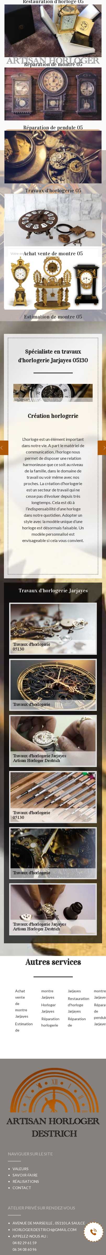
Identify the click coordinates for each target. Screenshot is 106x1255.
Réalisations (26, 1181)
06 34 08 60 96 (25, 1249)
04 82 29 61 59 (25, 1243)
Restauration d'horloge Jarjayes (72, 1004)
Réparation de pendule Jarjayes (98, 1014)
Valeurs (21, 1168)
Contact (22, 1187)
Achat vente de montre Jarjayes (20, 1003)
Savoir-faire (25, 1175)
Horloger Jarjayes (46, 1008)
